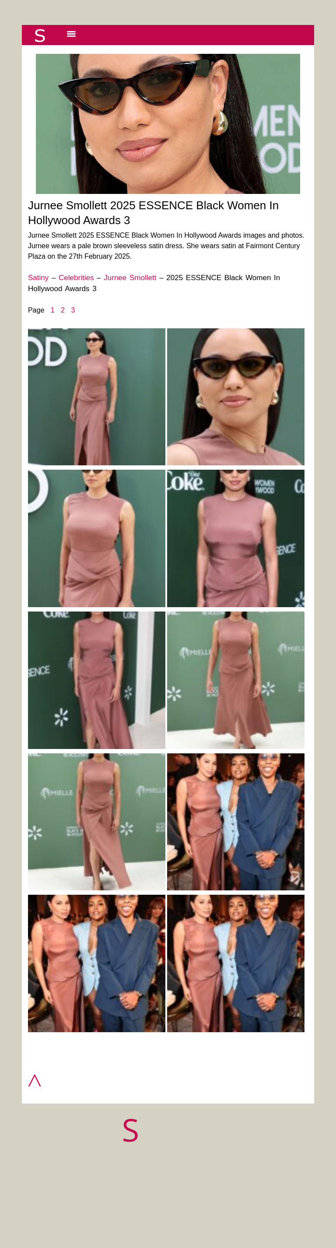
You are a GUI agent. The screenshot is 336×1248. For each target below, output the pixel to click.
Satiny (38, 278)
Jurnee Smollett (130, 278)
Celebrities (76, 278)
